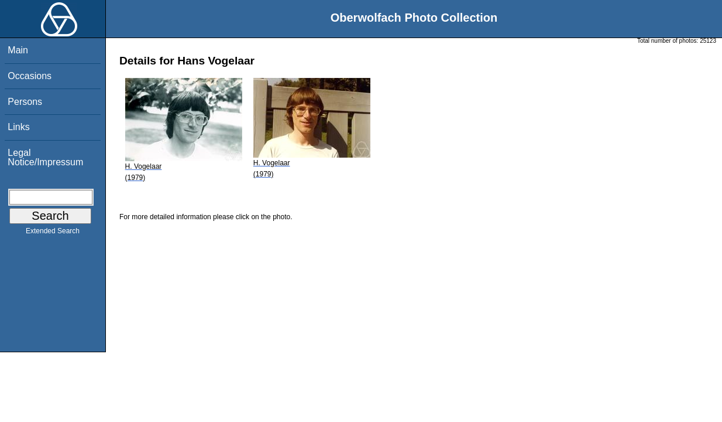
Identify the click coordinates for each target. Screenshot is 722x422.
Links (18, 127)
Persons (25, 102)
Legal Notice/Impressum (45, 157)
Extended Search (53, 233)
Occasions (29, 76)
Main (18, 50)
